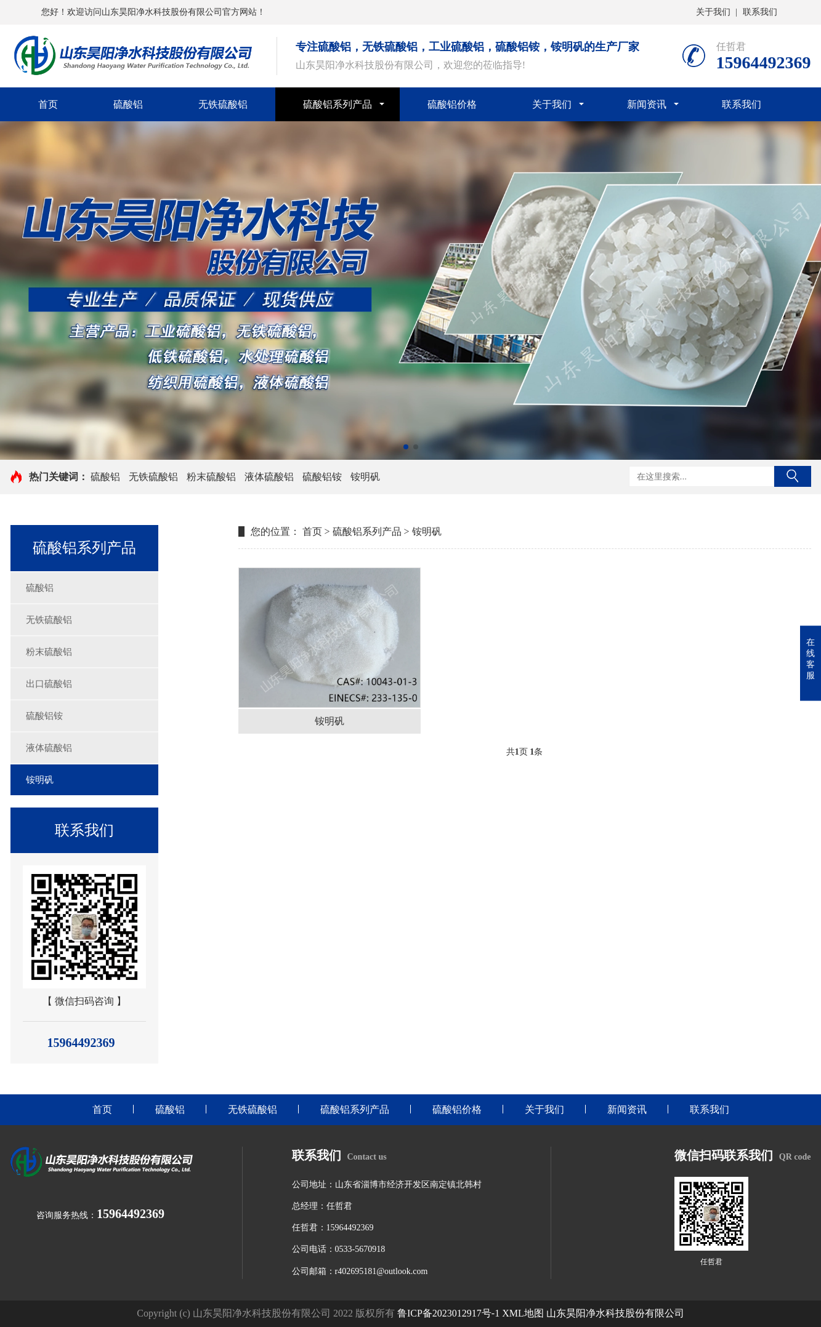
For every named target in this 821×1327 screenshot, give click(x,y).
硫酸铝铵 (322, 476)
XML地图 (523, 1313)
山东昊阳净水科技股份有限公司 (615, 1313)
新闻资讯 (646, 104)
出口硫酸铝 (49, 684)
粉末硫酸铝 (211, 476)
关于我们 (713, 12)
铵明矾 (365, 476)
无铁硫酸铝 (223, 104)
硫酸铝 (128, 104)
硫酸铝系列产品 (337, 104)
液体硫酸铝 (269, 476)
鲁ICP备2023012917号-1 (448, 1313)
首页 (48, 104)
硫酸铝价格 (452, 104)
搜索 (792, 476)
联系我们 (760, 12)
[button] (405, 446)
